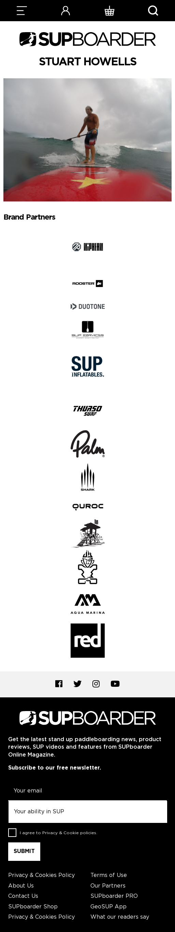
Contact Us (23, 896)
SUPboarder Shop (33, 906)
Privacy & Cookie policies (69, 833)
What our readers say (119, 917)
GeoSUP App (108, 906)
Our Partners (108, 886)
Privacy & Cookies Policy (41, 875)
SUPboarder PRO (114, 896)
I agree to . (58, 833)
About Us (21, 886)
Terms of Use (108, 875)
